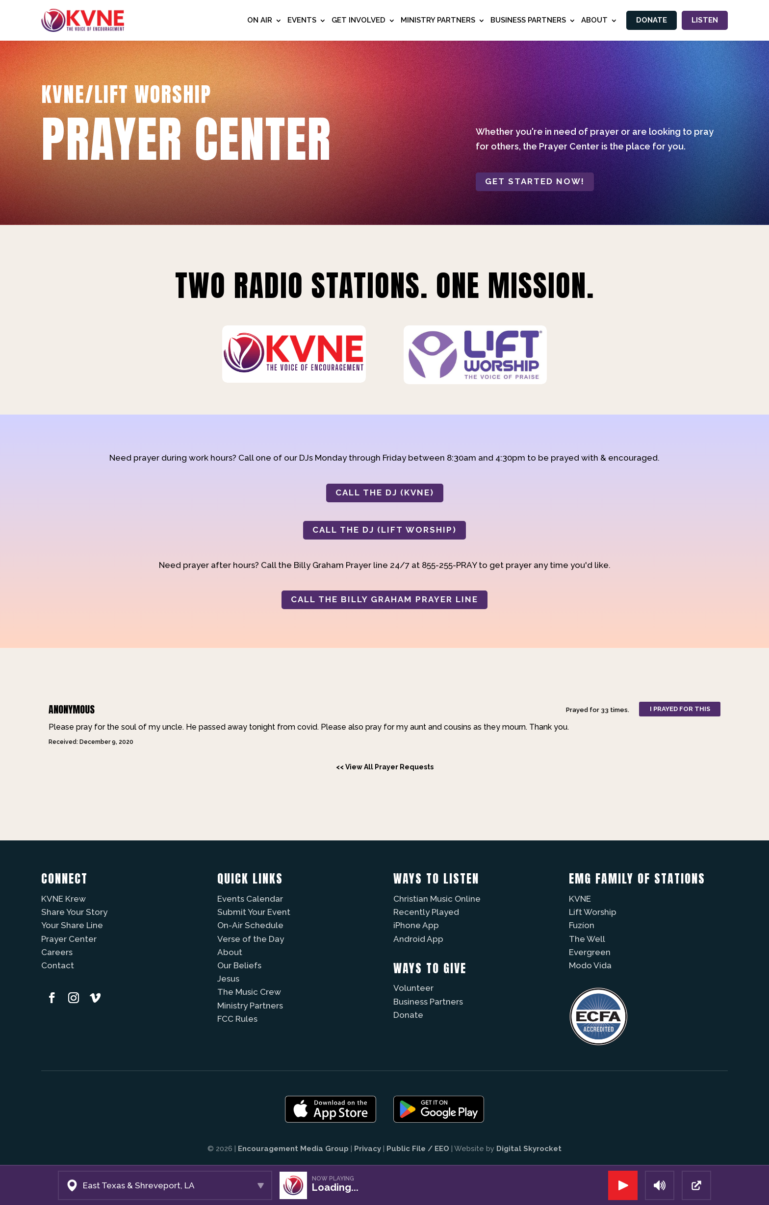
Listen (704, 20)
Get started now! (535, 181)
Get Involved (357, 20)
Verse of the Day (250, 939)
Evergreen (590, 952)
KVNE (580, 899)
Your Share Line (72, 925)
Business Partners (526, 20)
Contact (57, 965)
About (592, 20)
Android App (418, 939)
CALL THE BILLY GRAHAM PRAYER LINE (384, 599)
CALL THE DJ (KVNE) (384, 492)
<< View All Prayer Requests (385, 767)
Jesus (228, 979)
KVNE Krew (63, 899)
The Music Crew (249, 992)
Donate (650, 20)
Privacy (367, 1148)
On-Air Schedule (250, 925)
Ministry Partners (436, 20)
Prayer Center (69, 939)
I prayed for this (680, 709)
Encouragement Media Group (293, 1148)
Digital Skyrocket (529, 1148)
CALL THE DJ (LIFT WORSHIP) (384, 530)
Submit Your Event (253, 912)
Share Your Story (74, 912)
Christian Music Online (437, 899)
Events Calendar (250, 899)
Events (299, 20)
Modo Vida (590, 965)
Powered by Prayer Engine (77, 784)
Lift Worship (592, 912)
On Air (257, 20)
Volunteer (413, 988)
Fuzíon (581, 925)
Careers (57, 952)
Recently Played (426, 912)
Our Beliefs (239, 965)
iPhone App (416, 925)
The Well (587, 939)
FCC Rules (237, 1019)
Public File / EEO (417, 1148)
